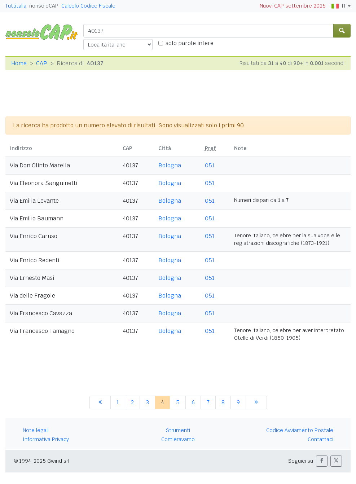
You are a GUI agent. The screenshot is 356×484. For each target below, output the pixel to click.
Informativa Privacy (46, 439)
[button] (322, 461)
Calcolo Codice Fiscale (88, 6)
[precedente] (100, 402)
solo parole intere (190, 43)
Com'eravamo (178, 439)
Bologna (169, 165)
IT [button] (338, 6)
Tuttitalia (15, 6)
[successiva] (256, 402)
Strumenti (178, 430)
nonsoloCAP (43, 6)
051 (210, 165)
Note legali (36, 430)
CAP (41, 63)
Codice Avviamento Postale (299, 430)
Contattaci (320, 439)
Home (19, 63)
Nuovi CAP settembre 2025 (293, 6)
